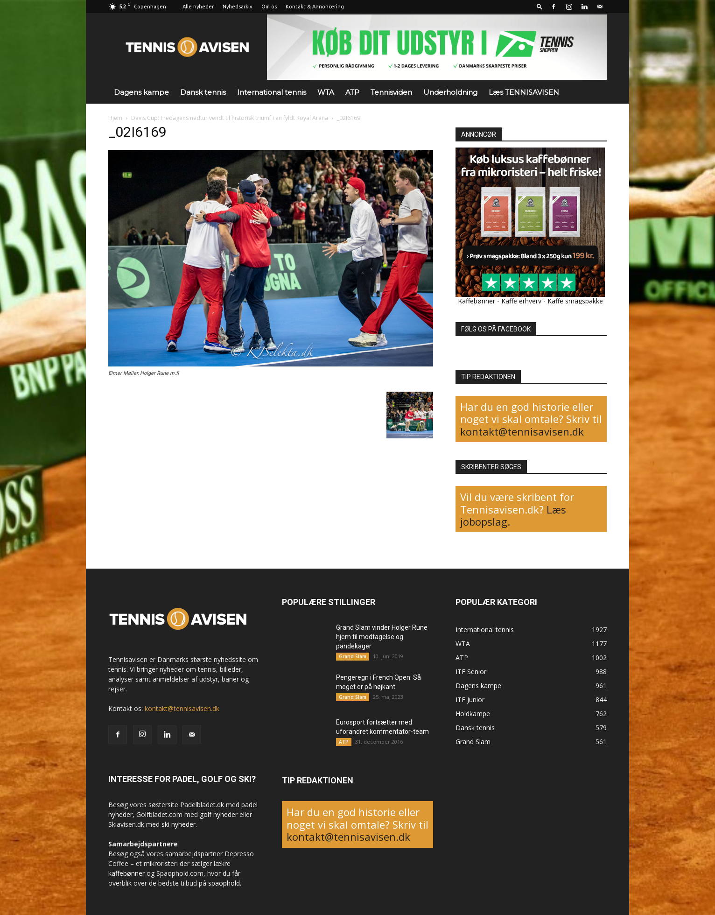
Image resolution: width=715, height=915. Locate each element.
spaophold (224, 883)
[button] (540, 6)
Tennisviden (391, 92)
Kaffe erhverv (521, 300)
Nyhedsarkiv (237, 6)
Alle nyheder (198, 6)
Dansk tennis (203, 92)
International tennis (271, 92)
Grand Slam (352, 656)
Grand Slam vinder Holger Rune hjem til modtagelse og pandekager (382, 637)
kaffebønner (126, 873)
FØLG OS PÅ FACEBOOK (496, 329)
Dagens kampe (141, 92)
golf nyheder (219, 814)
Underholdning (450, 92)
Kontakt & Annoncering (315, 6)
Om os (269, 6)
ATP (352, 92)
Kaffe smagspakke (575, 300)
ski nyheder (178, 824)
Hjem (115, 118)
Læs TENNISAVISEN (524, 92)
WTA (325, 92)
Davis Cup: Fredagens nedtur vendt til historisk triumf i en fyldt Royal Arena (229, 118)
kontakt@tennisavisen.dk (522, 431)
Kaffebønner (476, 300)
